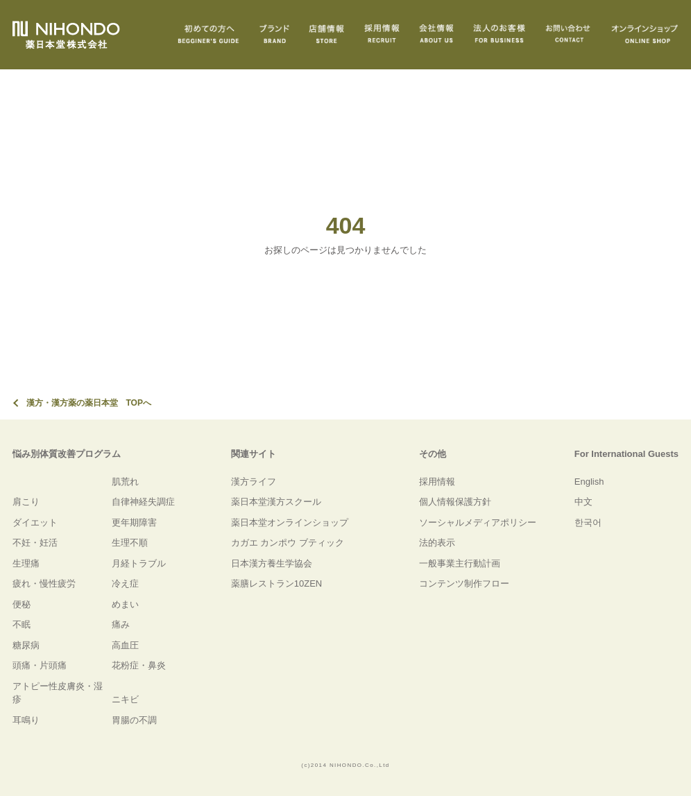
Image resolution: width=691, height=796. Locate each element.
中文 (583, 501)
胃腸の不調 (134, 720)
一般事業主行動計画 (459, 563)
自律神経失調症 (143, 501)
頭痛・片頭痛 (39, 665)
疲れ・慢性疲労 (44, 583)
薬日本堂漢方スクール (276, 501)
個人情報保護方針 (455, 501)
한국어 (588, 522)
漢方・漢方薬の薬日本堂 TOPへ (88, 403)
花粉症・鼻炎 (139, 665)
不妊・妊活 (35, 542)
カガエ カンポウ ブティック (287, 542)
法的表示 (437, 542)
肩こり (26, 501)
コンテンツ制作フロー (464, 583)
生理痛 (26, 563)
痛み (121, 624)
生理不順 (130, 542)
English (589, 481)
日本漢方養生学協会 (271, 563)
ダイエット (35, 522)
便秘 (21, 604)
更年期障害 (134, 522)
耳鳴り (26, 720)
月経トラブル (139, 563)
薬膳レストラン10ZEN (276, 583)
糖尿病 (26, 645)
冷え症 (125, 583)
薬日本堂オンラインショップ (289, 522)
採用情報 (437, 481)
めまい (125, 604)
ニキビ (125, 699)
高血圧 (125, 645)
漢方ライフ (253, 481)
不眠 (21, 624)
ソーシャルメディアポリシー (477, 522)
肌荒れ (125, 481)
